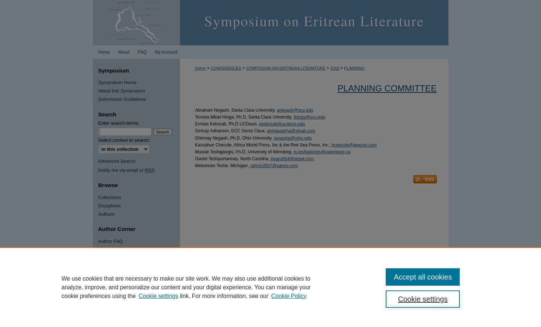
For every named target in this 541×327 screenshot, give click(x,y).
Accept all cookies (423, 277)
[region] (270, 287)
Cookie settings (158, 296)
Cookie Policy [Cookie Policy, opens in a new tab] (289, 296)
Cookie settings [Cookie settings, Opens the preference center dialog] (423, 299)
